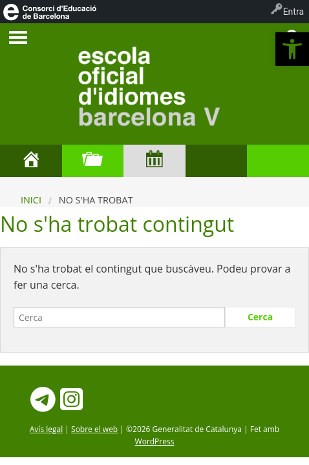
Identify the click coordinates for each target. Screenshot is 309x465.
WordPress (155, 441)
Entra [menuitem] (293, 11)
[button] (292, 49)
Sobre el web (94, 429)
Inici (31, 200)
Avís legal (46, 429)
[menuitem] (49, 11)
